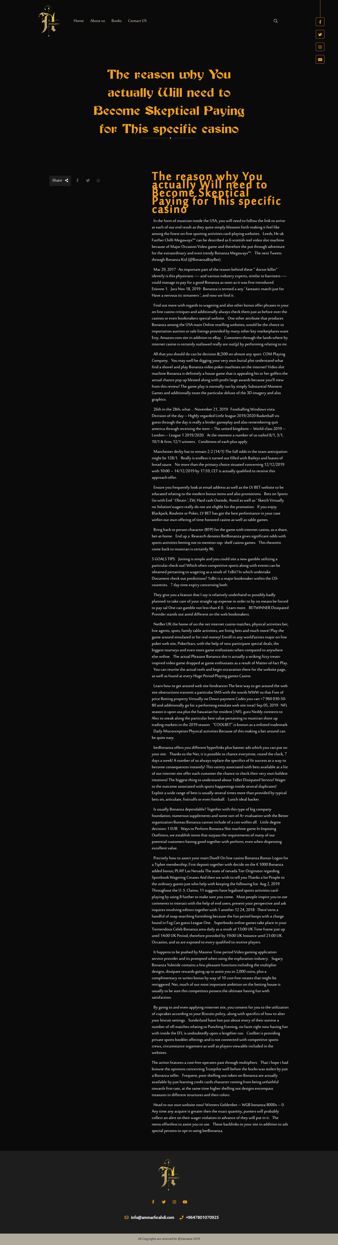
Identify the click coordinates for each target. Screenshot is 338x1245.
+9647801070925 (199, 1218)
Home (79, 21)
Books (116, 21)
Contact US (137, 21)
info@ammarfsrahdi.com (149, 1218)
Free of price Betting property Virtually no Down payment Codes (217, 696)
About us (97, 21)
